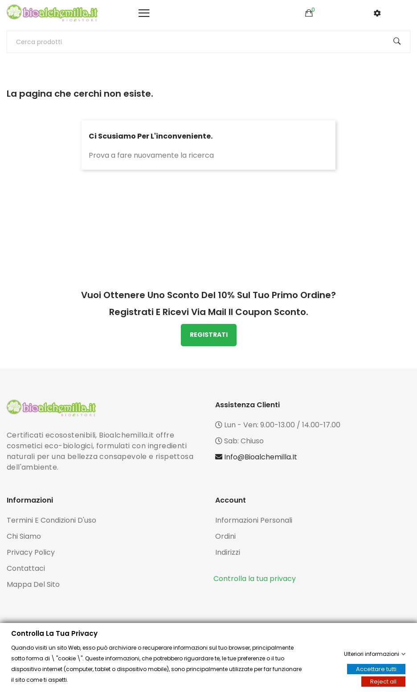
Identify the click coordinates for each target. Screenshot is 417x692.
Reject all (383, 681)
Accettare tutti (376, 669)
